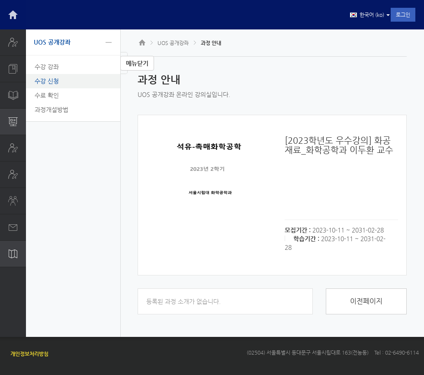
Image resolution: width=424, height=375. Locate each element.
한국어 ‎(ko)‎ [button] (370, 15)
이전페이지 (366, 301)
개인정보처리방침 (29, 354)
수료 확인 (47, 95)
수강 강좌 (47, 66)
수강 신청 (47, 81)
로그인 (403, 15)
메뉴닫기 (137, 63)
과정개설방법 (51, 109)
